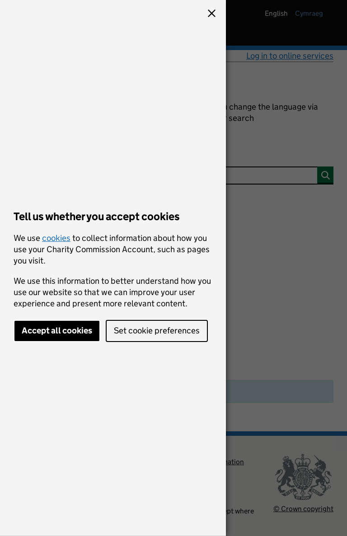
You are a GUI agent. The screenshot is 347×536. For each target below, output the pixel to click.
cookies (56, 238)
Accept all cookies (57, 330)
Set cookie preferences (157, 330)
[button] (211, 14)
